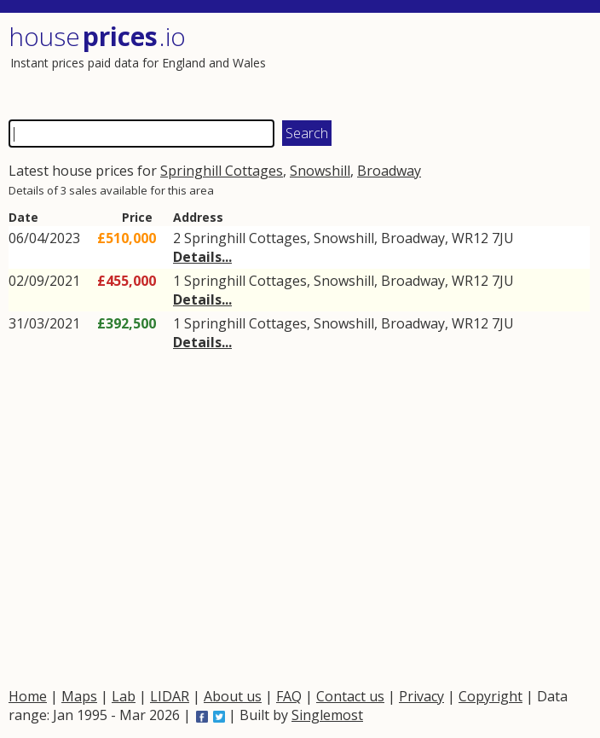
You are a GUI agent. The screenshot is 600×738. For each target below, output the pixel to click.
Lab (124, 696)
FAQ (289, 696)
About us (233, 696)
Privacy (421, 696)
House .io (97, 36)
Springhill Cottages (221, 170)
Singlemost (327, 715)
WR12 (470, 238)
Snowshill (320, 170)
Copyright (490, 696)
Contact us (350, 696)
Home (28, 696)
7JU (503, 238)
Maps (79, 696)
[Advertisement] (444, 64)
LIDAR (169, 696)
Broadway (389, 170)
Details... (202, 256)
